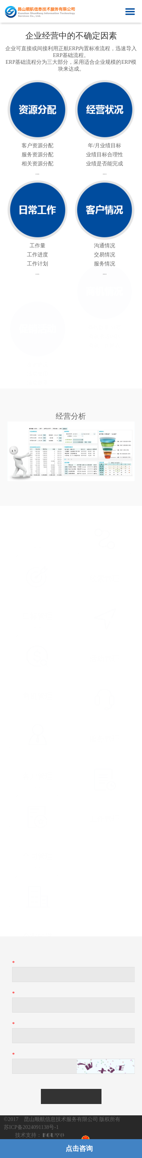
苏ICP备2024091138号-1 (31, 1127)
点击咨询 (79, 1148)
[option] (71, 450)
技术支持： (28, 1135)
